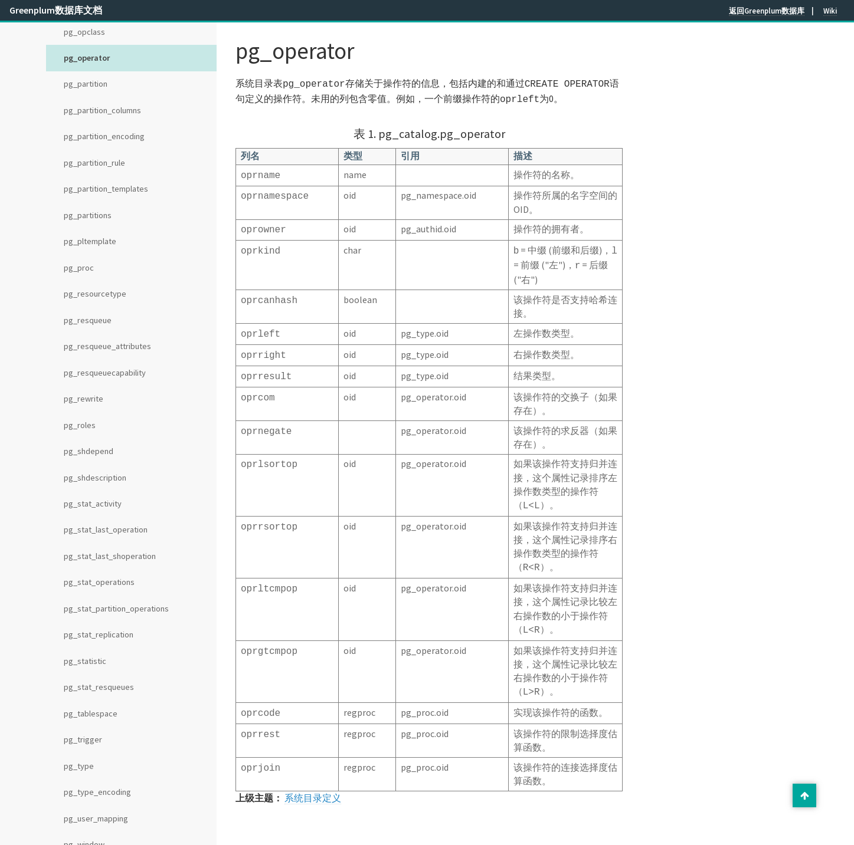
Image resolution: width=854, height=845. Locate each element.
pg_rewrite (83, 398)
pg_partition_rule (94, 162)
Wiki (830, 10)
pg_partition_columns (102, 110)
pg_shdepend (88, 451)
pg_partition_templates (106, 188)
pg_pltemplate (90, 241)
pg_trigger (83, 739)
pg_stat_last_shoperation (110, 556)
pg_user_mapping (96, 818)
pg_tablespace (90, 713)
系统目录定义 (312, 781)
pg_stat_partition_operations (116, 608)
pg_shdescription (95, 477)
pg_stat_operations (99, 582)
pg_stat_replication (98, 634)
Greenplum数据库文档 (55, 10)
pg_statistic (85, 661)
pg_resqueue (88, 320)
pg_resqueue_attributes (107, 346)
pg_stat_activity (93, 503)
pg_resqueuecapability (105, 372)
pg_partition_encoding (104, 136)
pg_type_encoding (97, 792)
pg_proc (79, 267)
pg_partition (85, 83)
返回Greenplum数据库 (766, 10)
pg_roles (80, 425)
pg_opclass (84, 32)
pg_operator (87, 57)
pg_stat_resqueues (99, 687)
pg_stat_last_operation (106, 529)
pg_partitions (88, 215)
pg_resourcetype (95, 293)
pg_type (79, 766)
